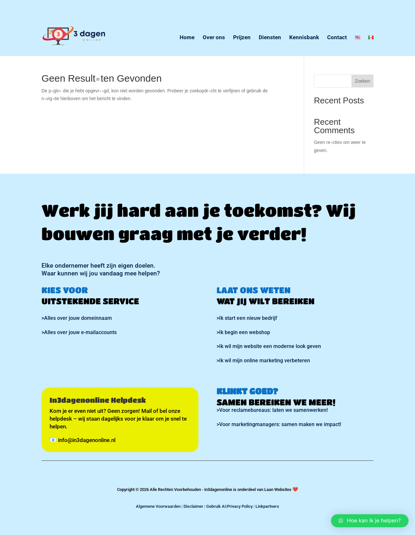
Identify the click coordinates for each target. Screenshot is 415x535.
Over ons (214, 38)
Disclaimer (193, 506)
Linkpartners (267, 506)
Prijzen (242, 38)
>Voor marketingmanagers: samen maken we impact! (279, 424)
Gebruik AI (216, 506)
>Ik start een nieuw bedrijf (247, 318)
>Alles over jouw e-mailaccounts (79, 332)
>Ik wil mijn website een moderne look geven (269, 346)
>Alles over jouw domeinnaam (77, 318)
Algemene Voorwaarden (158, 506)
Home (187, 38)
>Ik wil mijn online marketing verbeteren (263, 360)
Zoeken (362, 80)
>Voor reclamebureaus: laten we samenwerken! (272, 410)
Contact (337, 38)
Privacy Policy (240, 506)
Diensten (270, 38)
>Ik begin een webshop (243, 332)
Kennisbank (304, 38)
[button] (370, 520)
